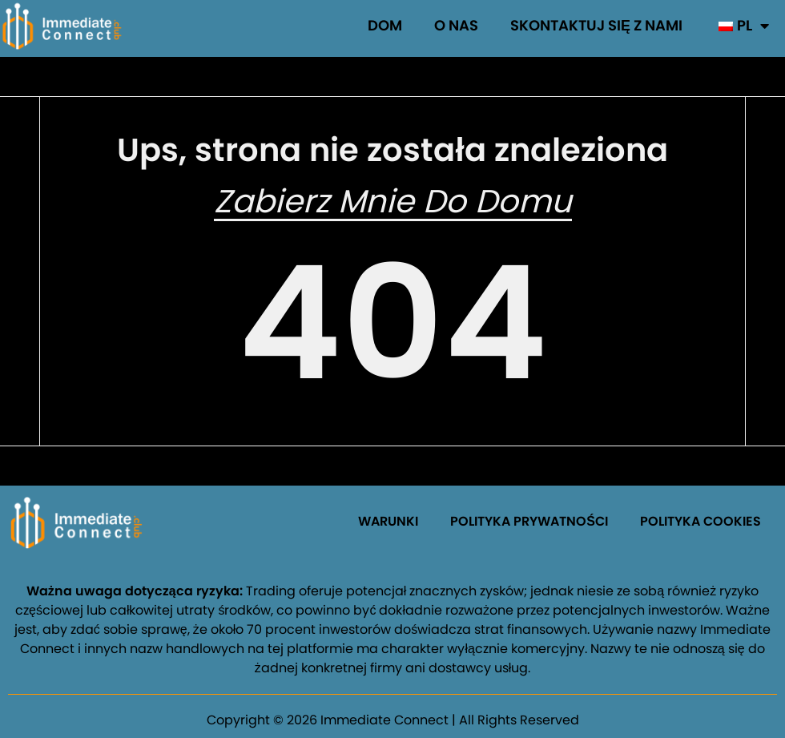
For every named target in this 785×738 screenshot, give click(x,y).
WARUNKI (388, 521)
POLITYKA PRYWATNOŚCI (529, 521)
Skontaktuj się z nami (596, 25)
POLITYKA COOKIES (700, 521)
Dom (385, 25)
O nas (456, 25)
